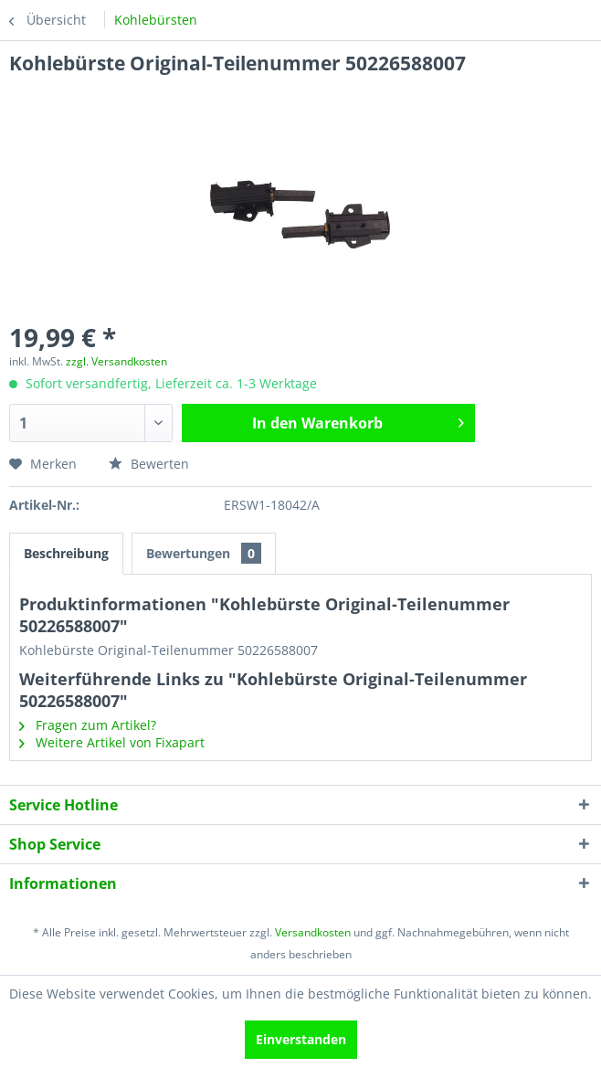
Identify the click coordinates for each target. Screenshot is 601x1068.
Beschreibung (66, 553)
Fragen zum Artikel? (87, 725)
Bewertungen (203, 553)
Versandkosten (313, 932)
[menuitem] (155, 20)
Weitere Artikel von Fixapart (112, 742)
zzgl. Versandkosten (116, 361)
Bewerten (149, 463)
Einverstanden (301, 1039)
